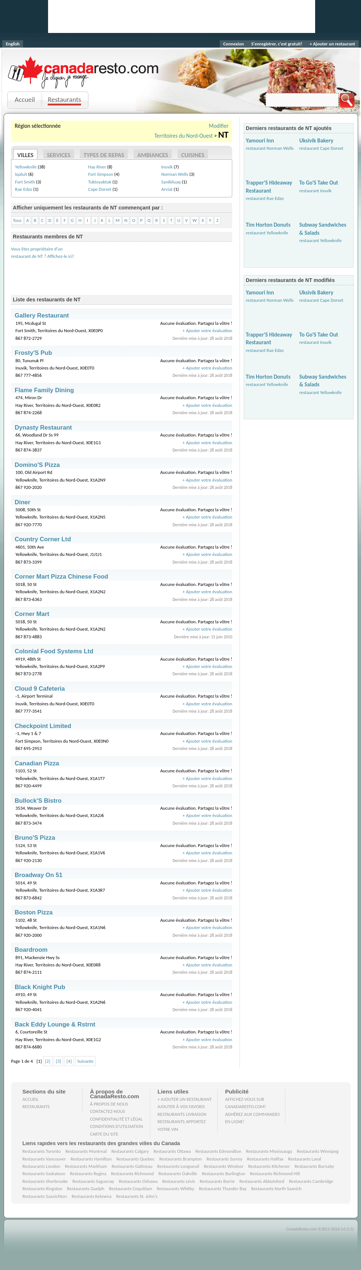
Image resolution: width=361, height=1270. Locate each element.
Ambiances (152, 155)
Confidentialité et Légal (116, 1119)
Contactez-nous (107, 1111)
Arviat (166, 189)
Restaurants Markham (86, 1166)
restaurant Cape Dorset (321, 148)
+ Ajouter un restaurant (332, 44)
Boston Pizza (33, 912)
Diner (22, 502)
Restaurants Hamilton (91, 1159)
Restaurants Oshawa (138, 1181)
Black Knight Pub (40, 987)
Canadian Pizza (37, 763)
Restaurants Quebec (135, 1159)
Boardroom (31, 949)
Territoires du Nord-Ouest (183, 135)
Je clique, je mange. (84, 81)
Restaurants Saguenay (93, 1181)
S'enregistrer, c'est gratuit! (276, 44)
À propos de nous (109, 1104)
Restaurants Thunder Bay (223, 1188)
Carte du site (104, 1134)
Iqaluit (21, 174)
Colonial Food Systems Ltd (54, 651)
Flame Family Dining (44, 390)
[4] (69, 1061)
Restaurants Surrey (225, 1159)
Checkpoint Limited (43, 726)
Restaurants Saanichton (44, 1196)
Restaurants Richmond (132, 1173)
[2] (47, 1061)
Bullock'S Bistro (38, 800)
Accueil (25, 99)
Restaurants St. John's (136, 1196)
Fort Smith (25, 182)
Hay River (97, 167)
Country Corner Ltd (43, 539)
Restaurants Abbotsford (262, 1181)
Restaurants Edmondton (218, 1151)
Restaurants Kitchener (269, 1166)
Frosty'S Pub (33, 352)
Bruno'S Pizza (35, 837)
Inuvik (166, 167)
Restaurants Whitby (175, 1188)
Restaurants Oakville (177, 1173)
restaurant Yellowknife (267, 232)
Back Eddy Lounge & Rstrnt (55, 1024)
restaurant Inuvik (315, 190)
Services (58, 155)
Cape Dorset (99, 189)
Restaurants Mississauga (269, 1151)
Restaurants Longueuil (178, 1166)
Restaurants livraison (181, 1114)
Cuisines (192, 155)
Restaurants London (41, 1166)
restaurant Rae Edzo (265, 198)
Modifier (219, 125)
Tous (17, 220)
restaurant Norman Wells (269, 148)
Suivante (85, 1061)
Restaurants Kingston (42, 1188)
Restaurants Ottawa (172, 1151)
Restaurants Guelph (86, 1188)
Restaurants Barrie (217, 1181)
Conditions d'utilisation (116, 1126)
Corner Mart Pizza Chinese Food (61, 576)
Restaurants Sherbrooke (45, 1181)
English (12, 44)
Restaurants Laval (304, 1159)
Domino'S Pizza (37, 464)
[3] (58, 1061)
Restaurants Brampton (180, 1159)
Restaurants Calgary (130, 1151)
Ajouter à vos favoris (181, 1106)
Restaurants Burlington (223, 1173)
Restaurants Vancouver (44, 1159)
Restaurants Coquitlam (130, 1188)
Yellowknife (26, 167)
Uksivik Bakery (316, 140)
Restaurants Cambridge (311, 1181)
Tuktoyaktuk (99, 182)
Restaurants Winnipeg (318, 1151)
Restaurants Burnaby (314, 1166)
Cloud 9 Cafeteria (40, 688)
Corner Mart (32, 613)
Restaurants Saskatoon (43, 1173)
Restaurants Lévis (178, 1181)
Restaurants (64, 99)
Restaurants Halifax (265, 1159)
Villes (25, 155)
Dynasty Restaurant (43, 427)
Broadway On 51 (38, 875)
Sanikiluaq (170, 182)
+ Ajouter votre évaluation (207, 330)
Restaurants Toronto (41, 1151)
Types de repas (104, 155)
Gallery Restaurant (42, 315)
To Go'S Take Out (318, 182)
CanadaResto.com (84, 64)
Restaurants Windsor (224, 1166)
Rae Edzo (23, 189)
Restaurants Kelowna (91, 1196)
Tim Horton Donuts (268, 224)
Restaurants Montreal (85, 1151)
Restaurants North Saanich (276, 1188)
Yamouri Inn (260, 140)
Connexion (233, 44)
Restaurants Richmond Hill (275, 1173)
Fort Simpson (100, 174)
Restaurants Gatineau (132, 1166)
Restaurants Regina (88, 1173)
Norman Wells (174, 174)
